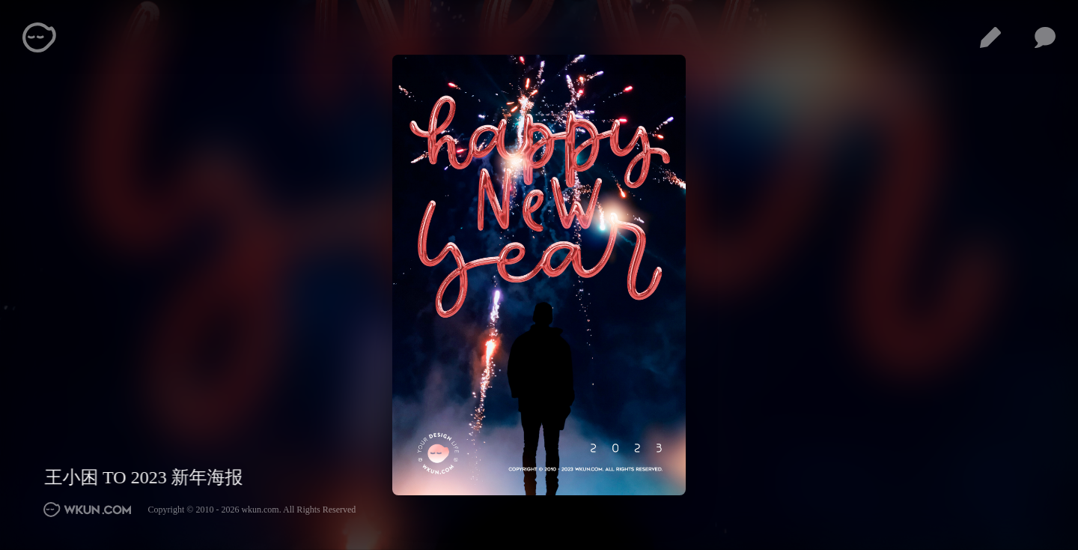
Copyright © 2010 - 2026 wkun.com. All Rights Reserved (252, 509)
